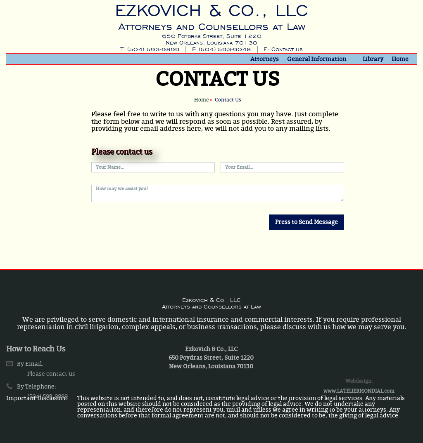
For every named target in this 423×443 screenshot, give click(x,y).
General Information (316, 59)
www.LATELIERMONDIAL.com (358, 405)
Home (400, 59)
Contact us (287, 49)
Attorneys (264, 59)
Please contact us (51, 387)
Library (373, 59)
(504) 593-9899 (153, 49)
